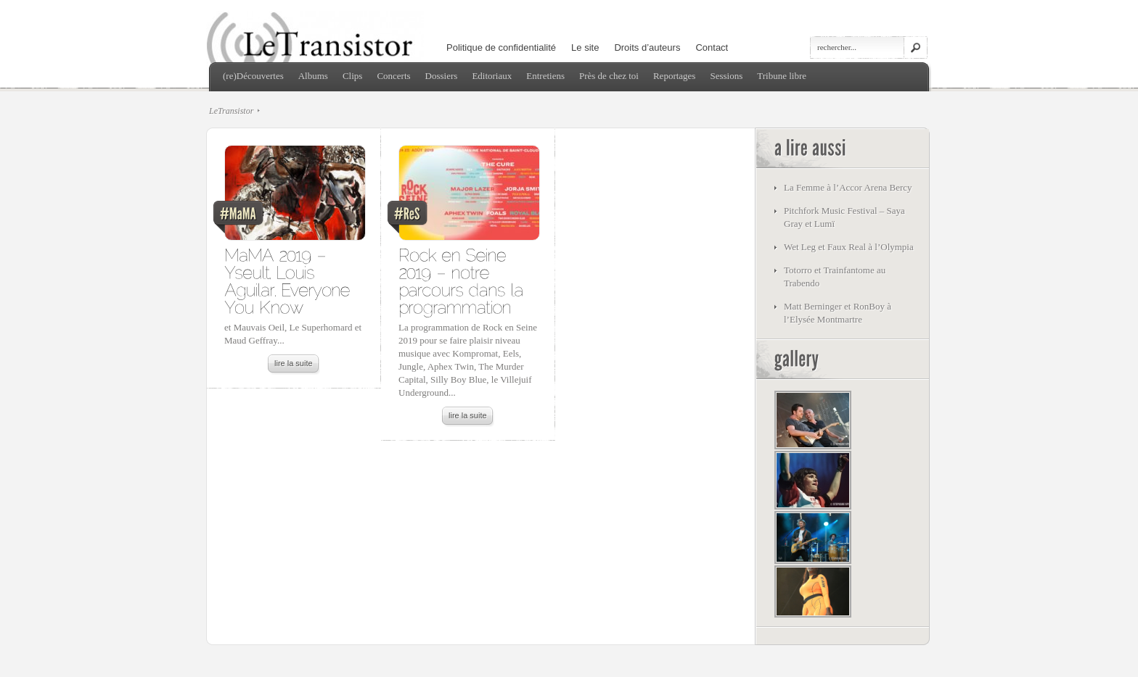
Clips (352, 75)
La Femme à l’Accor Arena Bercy (848, 187)
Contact (711, 47)
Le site (585, 47)
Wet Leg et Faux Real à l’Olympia (849, 246)
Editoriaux (492, 75)
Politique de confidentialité (501, 47)
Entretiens (545, 75)
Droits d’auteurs (647, 47)
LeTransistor (231, 111)
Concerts (393, 75)
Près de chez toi (609, 75)
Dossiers (441, 75)
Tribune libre (781, 75)
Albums (313, 75)
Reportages (674, 75)
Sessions (726, 75)
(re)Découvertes (253, 75)
